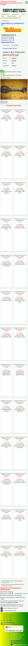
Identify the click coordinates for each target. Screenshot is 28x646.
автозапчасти (15, 14)
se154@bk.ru (14, 643)
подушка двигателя (11, 16)
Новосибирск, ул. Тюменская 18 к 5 (12, 24)
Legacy (2, 16)
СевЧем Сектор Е (5, 14)
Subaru (23, 14)
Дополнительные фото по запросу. (11, 71)
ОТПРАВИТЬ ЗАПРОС (13, 30)
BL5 (20, 16)
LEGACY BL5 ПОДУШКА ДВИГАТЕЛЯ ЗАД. (10, 18)
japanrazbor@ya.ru (7, 42)
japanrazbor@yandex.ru (7, 622)
